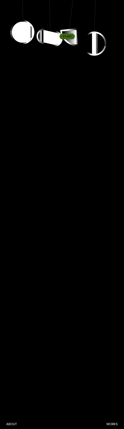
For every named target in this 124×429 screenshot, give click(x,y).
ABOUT (11, 424)
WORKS (112, 424)
